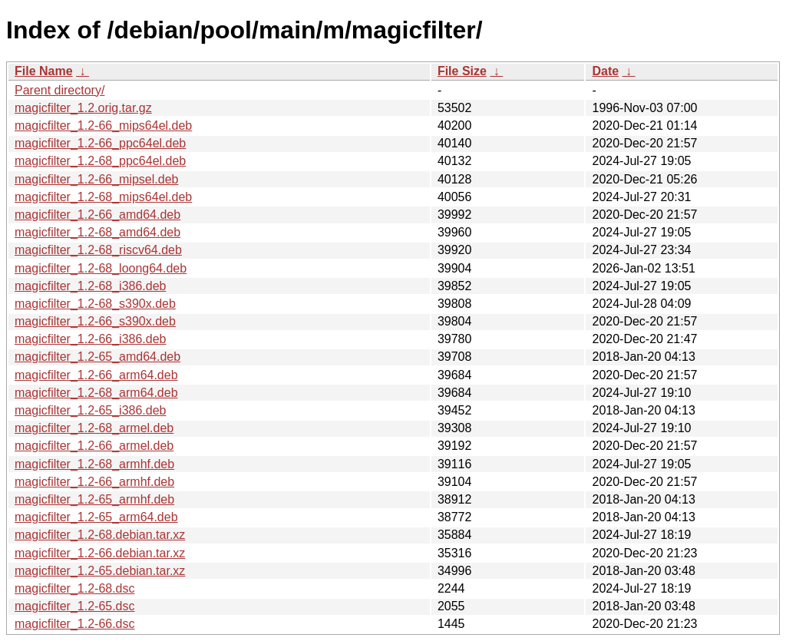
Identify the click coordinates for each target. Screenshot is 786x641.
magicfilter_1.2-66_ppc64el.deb (100, 143)
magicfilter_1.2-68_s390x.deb (95, 303)
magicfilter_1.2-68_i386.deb (90, 285)
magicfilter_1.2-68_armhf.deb (94, 464)
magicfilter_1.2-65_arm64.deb (96, 517)
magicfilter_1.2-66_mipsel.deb (96, 179)
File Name (44, 71)
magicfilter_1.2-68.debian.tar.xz (100, 534)
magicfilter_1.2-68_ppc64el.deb (100, 160)
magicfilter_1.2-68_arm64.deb (96, 392)
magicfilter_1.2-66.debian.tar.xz (100, 553)
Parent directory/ (59, 90)
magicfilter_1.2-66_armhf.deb (94, 481)
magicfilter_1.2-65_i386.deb (90, 410)
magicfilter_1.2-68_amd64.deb (97, 232)
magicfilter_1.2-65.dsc (75, 606)
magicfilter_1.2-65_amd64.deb (97, 356)
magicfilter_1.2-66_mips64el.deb (103, 125)
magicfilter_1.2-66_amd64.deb (97, 214)
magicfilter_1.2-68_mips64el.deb (103, 196)
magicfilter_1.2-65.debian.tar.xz (100, 570)
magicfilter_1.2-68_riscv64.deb (98, 249)
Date (605, 71)
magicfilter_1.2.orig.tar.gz (83, 107)
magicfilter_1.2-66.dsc (75, 623)
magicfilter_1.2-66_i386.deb (90, 338)
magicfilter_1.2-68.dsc (75, 588)
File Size (462, 71)
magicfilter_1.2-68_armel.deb (94, 427)
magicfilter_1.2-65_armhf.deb (94, 499)
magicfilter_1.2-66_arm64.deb (96, 375)
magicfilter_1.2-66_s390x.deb (95, 321)
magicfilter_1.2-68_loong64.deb (101, 268)
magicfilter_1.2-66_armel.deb (94, 445)
